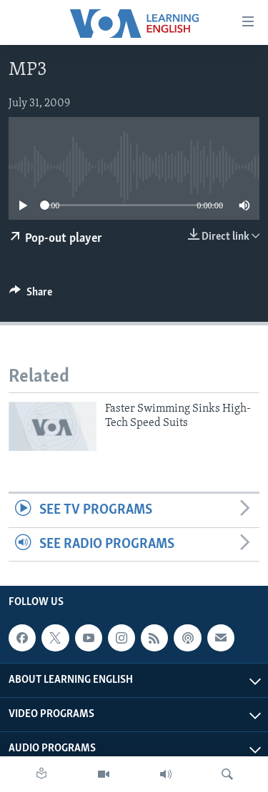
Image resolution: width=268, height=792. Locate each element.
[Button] (30, 295)
